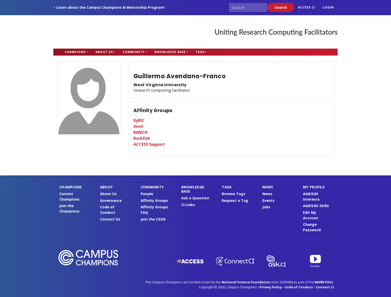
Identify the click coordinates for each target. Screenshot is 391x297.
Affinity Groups (154, 200)
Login (328, 7)
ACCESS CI (306, 7)
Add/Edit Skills (316, 205)
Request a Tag (235, 200)
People (147, 193)
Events (268, 200)
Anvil (138, 126)
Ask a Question (195, 198)
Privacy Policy (271, 287)
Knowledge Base (170, 52)
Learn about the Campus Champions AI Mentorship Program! (110, 7)
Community (134, 52)
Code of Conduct (299, 287)
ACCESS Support (149, 144)
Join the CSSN (153, 219)
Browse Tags (233, 193)
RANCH (140, 132)
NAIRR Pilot (324, 282)
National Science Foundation (246, 282)
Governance (111, 200)
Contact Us (110, 219)
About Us (104, 52)
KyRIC (139, 120)
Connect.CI (325, 287)
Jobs (266, 207)
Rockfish (141, 138)
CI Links (188, 204)
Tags (200, 52)
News (267, 193)
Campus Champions (84, 32)
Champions (75, 52)
